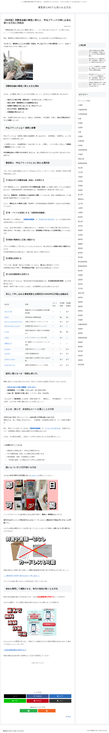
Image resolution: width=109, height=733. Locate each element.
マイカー (52, 428)
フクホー (7, 349)
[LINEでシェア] (15, 701)
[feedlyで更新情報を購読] (35, 710)
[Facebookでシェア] (38, 696)
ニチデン (7, 353)
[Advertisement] (38, 676)
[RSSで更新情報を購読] (39, 710)
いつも (6, 332)
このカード (34, 475)
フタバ (6, 337)
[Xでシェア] (15, 696)
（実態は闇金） (22, 387)
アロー (6, 317)
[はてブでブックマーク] (60, 696)
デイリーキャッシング (12, 326)
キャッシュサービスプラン (13, 321)
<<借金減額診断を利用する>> (15, 650)
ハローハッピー (9, 359)
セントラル (8, 311)
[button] (60, 701)
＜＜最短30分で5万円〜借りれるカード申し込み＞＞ (22, 576)
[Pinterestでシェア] (38, 701)
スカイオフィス (9, 365)
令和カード (8, 343)
